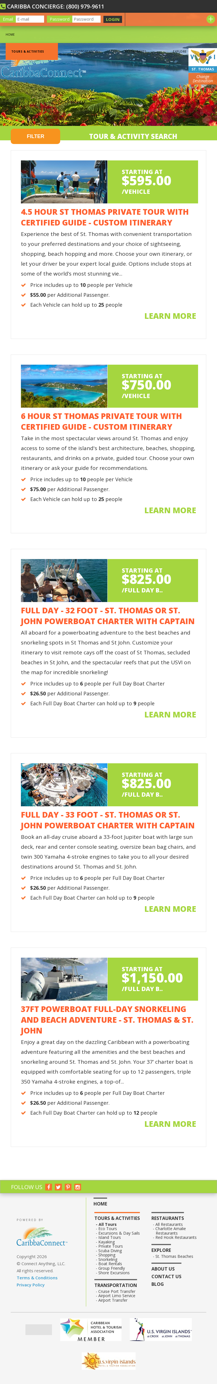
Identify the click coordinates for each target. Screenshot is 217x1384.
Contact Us (166, 1276)
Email (8, 19)
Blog (157, 1284)
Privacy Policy (31, 1285)
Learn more (170, 315)
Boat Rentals (110, 1263)
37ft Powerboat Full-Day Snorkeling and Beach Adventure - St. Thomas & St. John (107, 1019)
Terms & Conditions (37, 1277)
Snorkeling (108, 1259)
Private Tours (111, 1246)
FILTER (35, 136)
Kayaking (107, 1242)
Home (10, 34)
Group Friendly (112, 1268)
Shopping (107, 1255)
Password (60, 19)
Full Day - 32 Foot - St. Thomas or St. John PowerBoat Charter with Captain (108, 615)
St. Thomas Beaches (174, 1256)
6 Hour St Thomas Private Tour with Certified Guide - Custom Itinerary (101, 421)
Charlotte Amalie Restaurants (171, 1230)
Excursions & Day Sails (119, 1233)
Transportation (84, 51)
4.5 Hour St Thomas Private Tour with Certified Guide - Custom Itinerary (105, 217)
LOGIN (113, 19)
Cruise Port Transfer (117, 1291)
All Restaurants (169, 1224)
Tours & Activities (27, 51)
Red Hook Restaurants (176, 1237)
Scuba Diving (110, 1250)
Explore (179, 51)
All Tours (108, 1224)
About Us (163, 1269)
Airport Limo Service (117, 1295)
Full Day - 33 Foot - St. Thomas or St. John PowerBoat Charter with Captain (108, 820)
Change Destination (203, 79)
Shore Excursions (114, 1273)
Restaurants (135, 51)
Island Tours (110, 1237)
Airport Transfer (113, 1300)
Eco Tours (108, 1228)
